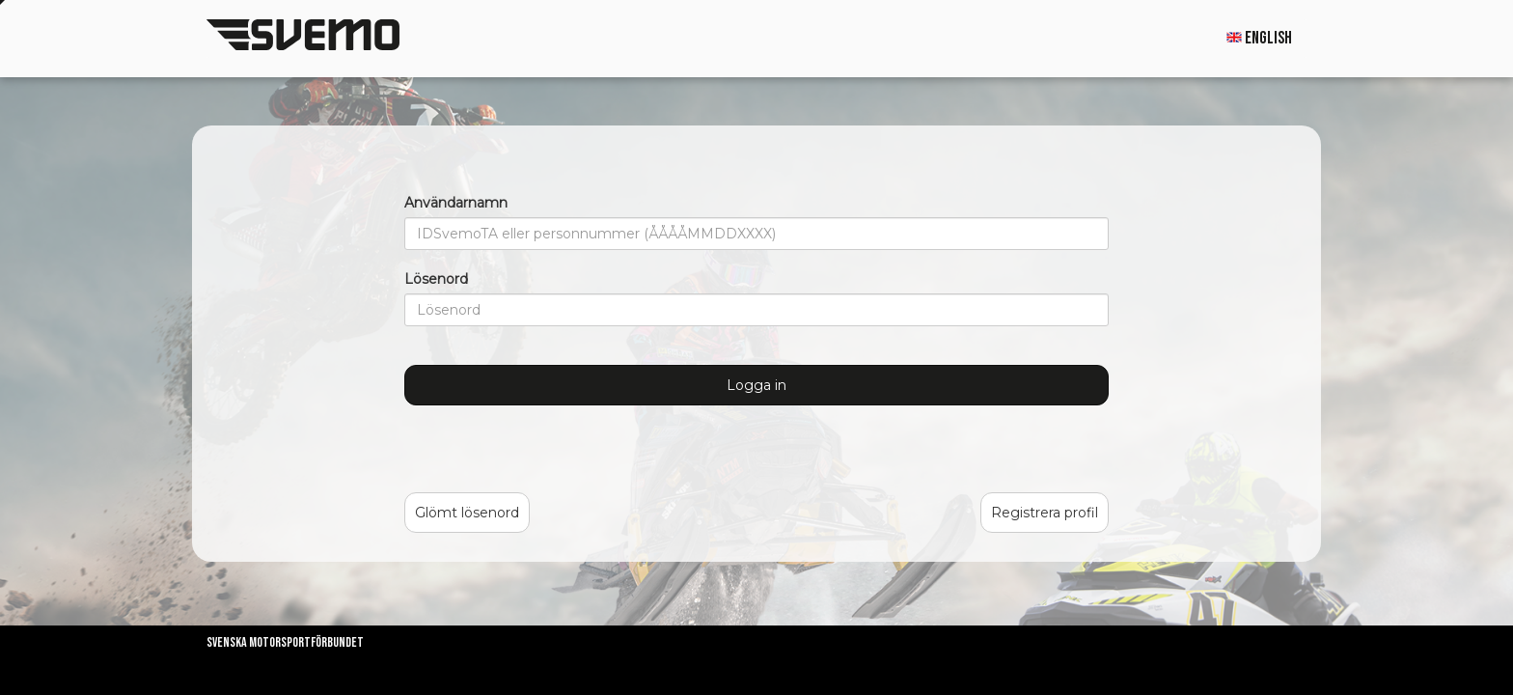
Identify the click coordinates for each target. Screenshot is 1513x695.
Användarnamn (456, 202)
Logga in (756, 385)
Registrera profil (1044, 512)
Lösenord (436, 279)
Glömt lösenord (467, 512)
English (1259, 38)
